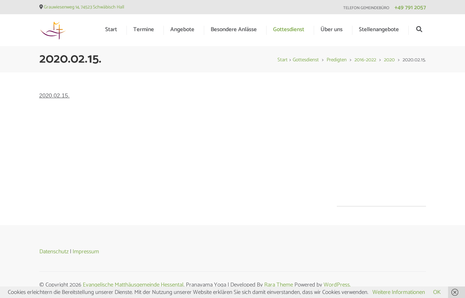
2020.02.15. (54, 95)
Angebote (182, 29)
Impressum (86, 251)
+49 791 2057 (410, 7)
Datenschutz (54, 251)
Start (111, 29)
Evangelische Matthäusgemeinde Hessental (133, 285)
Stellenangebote (379, 29)
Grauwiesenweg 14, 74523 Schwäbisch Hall (84, 7)
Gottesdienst (288, 29)
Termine (143, 29)
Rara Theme (278, 285)
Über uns (332, 29)
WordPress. (337, 285)
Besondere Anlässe (234, 29)
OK (437, 292)
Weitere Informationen (398, 292)
